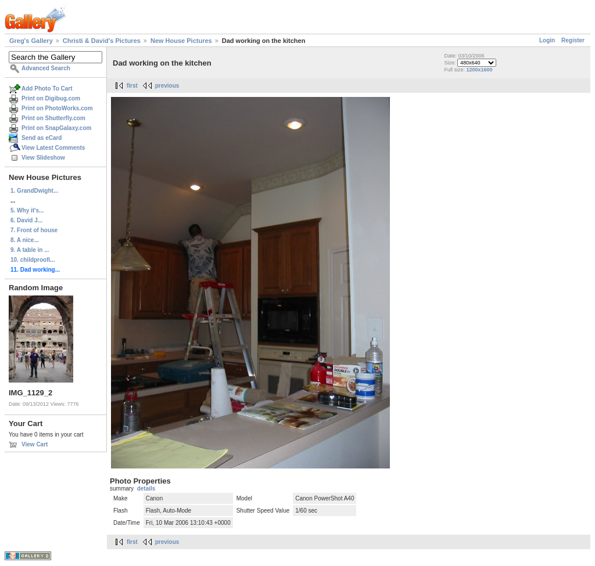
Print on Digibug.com (50, 98)
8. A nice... (24, 240)
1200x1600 (479, 70)
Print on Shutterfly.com (53, 118)
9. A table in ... (29, 250)
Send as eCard (41, 138)
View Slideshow (43, 157)
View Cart (34, 444)
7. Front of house (34, 230)
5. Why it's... (27, 210)
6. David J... (26, 220)
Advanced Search (45, 68)
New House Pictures (181, 40)
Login (547, 40)
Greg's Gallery (31, 40)
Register (573, 40)
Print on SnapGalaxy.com (56, 128)
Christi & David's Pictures (102, 40)
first (132, 85)
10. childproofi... (32, 260)
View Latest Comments (53, 148)
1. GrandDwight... (34, 191)
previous (167, 85)
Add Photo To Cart (47, 88)
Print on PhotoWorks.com (57, 108)
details (146, 488)
